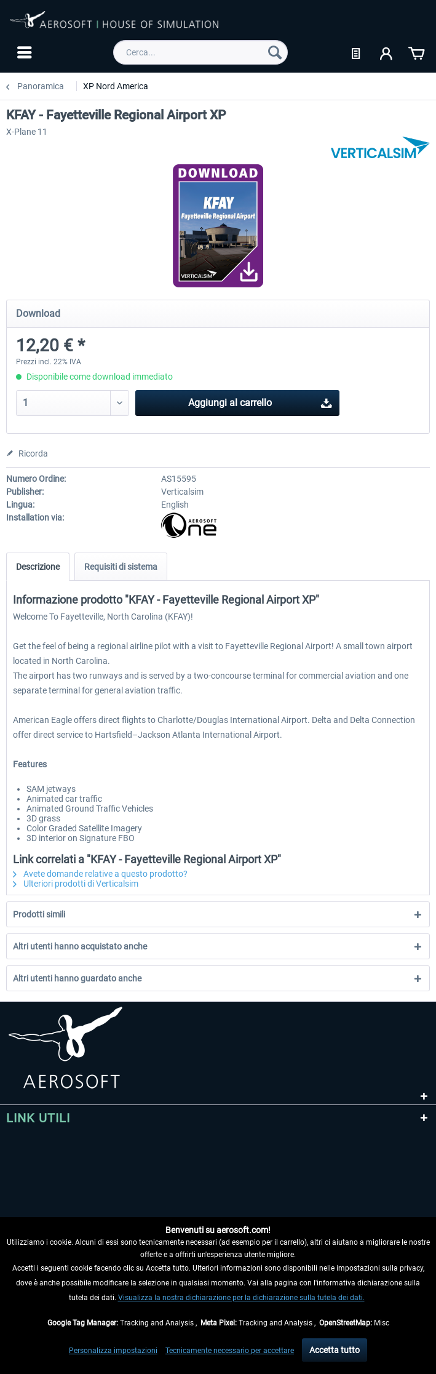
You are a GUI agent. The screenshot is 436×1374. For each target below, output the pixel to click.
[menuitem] (23, 52)
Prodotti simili (39, 914)
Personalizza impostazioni (113, 1350)
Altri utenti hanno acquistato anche (80, 946)
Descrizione (38, 567)
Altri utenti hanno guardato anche (77, 978)
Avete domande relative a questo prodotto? (100, 874)
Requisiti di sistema (120, 567)
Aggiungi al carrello (260, 401)
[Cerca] (275, 52)
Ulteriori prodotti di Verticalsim (75, 884)
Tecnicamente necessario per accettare (229, 1350)
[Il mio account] (387, 52)
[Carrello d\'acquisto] (416, 52)
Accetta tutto (334, 1350)
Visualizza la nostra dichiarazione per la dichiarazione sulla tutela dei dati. (241, 1297)
